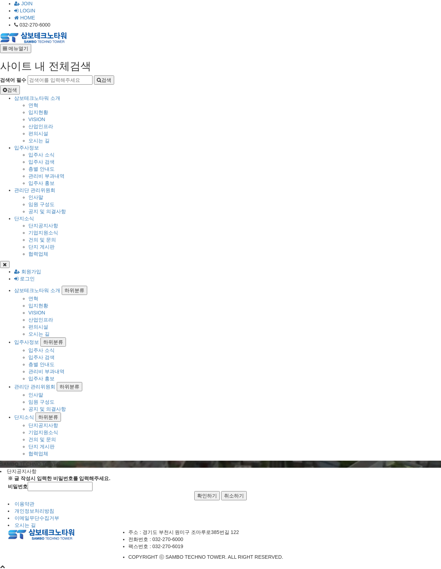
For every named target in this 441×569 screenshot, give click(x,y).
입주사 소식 (41, 155)
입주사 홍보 (41, 183)
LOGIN (24, 10)
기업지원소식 (43, 232)
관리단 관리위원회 (34, 190)
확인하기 (207, 496)
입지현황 (38, 112)
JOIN (23, 3)
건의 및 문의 (42, 240)
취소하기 (234, 496)
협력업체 (38, 254)
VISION (36, 119)
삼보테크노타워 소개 (37, 98)
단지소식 (24, 218)
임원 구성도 (41, 204)
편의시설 (38, 133)
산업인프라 (40, 126)
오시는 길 (39, 140)
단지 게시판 (41, 247)
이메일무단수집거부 (37, 518)
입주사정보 (26, 147)
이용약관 (24, 504)
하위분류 (74, 290)
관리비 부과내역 (46, 176)
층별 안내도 (41, 169)
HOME (24, 18)
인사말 (35, 197)
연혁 (33, 105)
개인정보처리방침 (34, 511)
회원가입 (27, 271)
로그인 (24, 278)
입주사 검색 (41, 162)
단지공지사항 (43, 225)
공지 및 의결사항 (47, 211)
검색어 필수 (13, 80)
